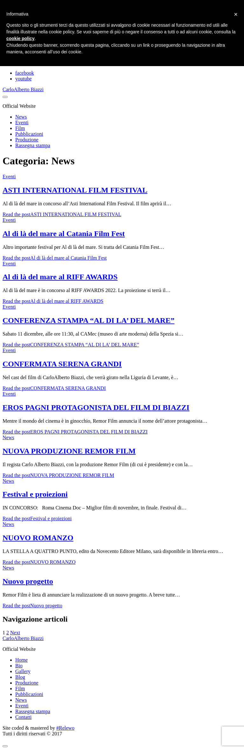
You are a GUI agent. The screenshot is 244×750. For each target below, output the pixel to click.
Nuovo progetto (28, 581)
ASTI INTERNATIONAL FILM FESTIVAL (75, 190)
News (21, 116)
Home (21, 660)
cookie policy (20, 38)
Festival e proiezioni (35, 494)
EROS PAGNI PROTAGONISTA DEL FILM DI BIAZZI (96, 407)
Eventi (22, 122)
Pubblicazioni (29, 134)
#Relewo (65, 728)
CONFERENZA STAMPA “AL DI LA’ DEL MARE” (88, 320)
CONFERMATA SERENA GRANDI (62, 364)
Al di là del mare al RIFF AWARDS (60, 277)
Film (20, 128)
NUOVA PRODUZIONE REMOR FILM (69, 451)
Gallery (22, 671)
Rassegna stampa (32, 145)
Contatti (23, 717)
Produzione (26, 139)
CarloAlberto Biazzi (23, 89)
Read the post (62, 214)
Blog (20, 677)
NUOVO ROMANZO (38, 538)
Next (15, 632)
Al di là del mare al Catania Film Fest (64, 233)
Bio (19, 665)
